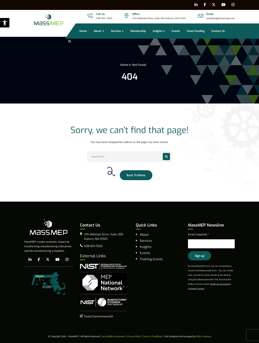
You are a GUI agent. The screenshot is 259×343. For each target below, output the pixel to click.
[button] (4, 22)
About (144, 234)
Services (146, 241)
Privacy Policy (134, 336)
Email (209, 14)
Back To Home (136, 175)
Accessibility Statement (113, 336)
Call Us (100, 14)
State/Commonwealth (98, 316)
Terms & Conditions (152, 336)
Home (124, 65)
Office (136, 14)
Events (145, 253)
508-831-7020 (104, 18)
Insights (145, 247)
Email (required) (198, 234)
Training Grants (151, 259)
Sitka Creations (203, 336)
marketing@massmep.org (220, 18)
